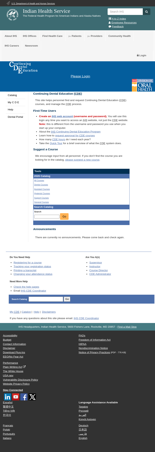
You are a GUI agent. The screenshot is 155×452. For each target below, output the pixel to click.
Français (8, 425)
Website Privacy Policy (16, 383)
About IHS (11, 36)
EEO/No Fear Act (13, 356)
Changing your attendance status (33, 274)
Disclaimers (49, 311)
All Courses (39, 180)
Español (7, 402)
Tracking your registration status (32, 266)
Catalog (12, 95)
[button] (146, 12)
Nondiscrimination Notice (93, 348)
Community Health (119, 36)
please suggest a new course (82, 159)
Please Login (80, 76)
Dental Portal (15, 116)
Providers (95, 36)
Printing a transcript (25, 270)
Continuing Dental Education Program (76, 131)
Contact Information (14, 344)
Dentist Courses (41, 185)
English (83, 438)
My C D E (13, 102)
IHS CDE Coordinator (33, 290)
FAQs (82, 335)
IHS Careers (12, 45)
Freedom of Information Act (95, 339)
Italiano (7, 438)
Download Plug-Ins (14, 352)
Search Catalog (20, 299)
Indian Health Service (46, 11)
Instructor (94, 266)
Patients (74, 36)
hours (58, 139)
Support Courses (41, 198)
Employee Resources (124, 22)
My (15, 311)
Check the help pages (26, 286)
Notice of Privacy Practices (94, 352)
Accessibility (10, 335)
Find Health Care (52, 36)
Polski (6, 429)
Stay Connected (13, 390)
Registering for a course (28, 262)
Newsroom (31, 45)
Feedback (118, 26)
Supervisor (95, 262)
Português (9, 433)
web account (62, 116)
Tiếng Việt (9, 410)
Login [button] (141, 55)
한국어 (7, 415)
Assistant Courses (42, 189)
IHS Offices (29, 36)
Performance (10, 362)
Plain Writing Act (12, 366)
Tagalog (83, 406)
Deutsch (83, 425)
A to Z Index (119, 18)
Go (64, 216)
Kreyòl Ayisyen (87, 419)
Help (10, 109)
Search (37, 211)
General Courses (41, 202)
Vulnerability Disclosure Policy (20, 379)
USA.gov (8, 375)
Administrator (100, 274)
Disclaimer (9, 348)
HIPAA (82, 344)
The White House (13, 371)
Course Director (98, 270)
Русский (83, 410)
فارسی (83, 433)
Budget (7, 339)
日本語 (83, 429)
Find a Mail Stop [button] (127, 326)
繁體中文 (8, 406)
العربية (82, 415)
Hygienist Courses (42, 193)
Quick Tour (56, 143)
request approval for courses (75, 135)
